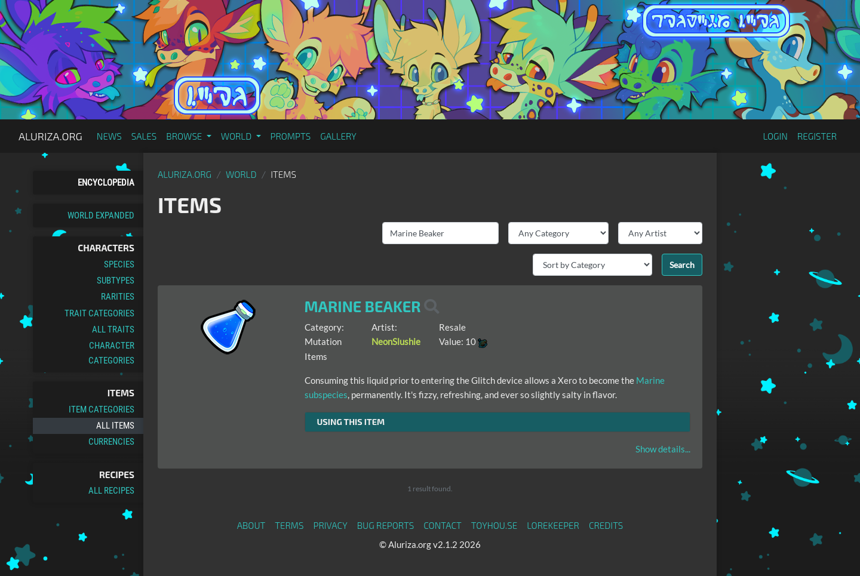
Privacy (331, 525)
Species (119, 264)
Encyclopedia (106, 182)
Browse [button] (185, 136)
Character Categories (111, 352)
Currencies (111, 441)
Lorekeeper (553, 525)
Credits (606, 525)
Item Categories (101, 409)
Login (775, 136)
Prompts (291, 136)
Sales (144, 136)
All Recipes (111, 490)
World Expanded (100, 215)
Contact (442, 525)
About (251, 525)
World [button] (237, 136)
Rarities (117, 296)
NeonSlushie (395, 341)
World (241, 174)
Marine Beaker (363, 306)
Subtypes (115, 280)
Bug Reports (385, 525)
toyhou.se (494, 525)
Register (817, 136)
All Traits (113, 329)
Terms (289, 525)
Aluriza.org (50, 136)
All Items (115, 425)
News (109, 136)
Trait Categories (99, 313)
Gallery (338, 136)
